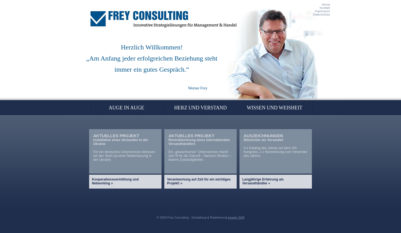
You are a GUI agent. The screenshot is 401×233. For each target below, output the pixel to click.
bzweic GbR (236, 217)
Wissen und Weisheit (274, 108)
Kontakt (325, 7)
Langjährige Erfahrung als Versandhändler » (263, 181)
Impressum (322, 11)
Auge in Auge (126, 108)
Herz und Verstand (200, 108)
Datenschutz (321, 14)
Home (326, 4)
